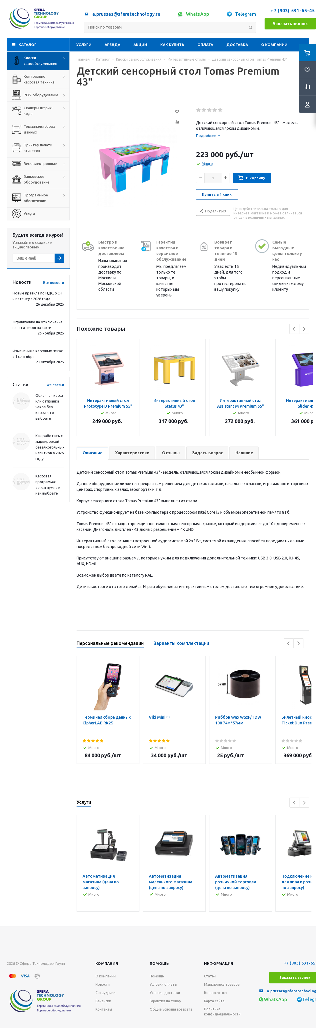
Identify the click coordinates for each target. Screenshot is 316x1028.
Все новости (53, 282)
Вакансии (103, 1001)
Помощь (159, 963)
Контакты (103, 1009)
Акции (140, 45)
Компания (106, 963)
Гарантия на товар (165, 1001)
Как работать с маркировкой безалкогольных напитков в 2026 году (50, 447)
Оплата (205, 45)
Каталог (28, 45)
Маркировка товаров (221, 984)
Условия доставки (165, 993)
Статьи (210, 976)
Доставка (237, 45)
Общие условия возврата (171, 1009)
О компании (274, 45)
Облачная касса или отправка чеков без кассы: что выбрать (49, 406)
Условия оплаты (163, 984)
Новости (102, 984)
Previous (294, 329)
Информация (218, 963)
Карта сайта (214, 1001)
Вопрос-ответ (216, 993)
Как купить (172, 45)
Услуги (83, 45)
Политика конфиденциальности (222, 1011)
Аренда (112, 45)
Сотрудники (105, 993)
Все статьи (55, 385)
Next (304, 329)
